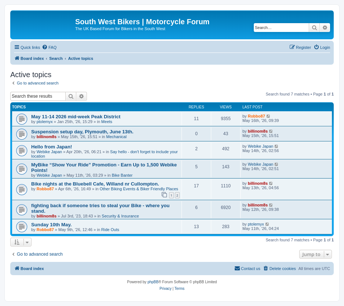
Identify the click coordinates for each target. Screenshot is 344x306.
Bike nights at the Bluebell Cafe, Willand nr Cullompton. (95, 184)
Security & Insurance (120, 216)
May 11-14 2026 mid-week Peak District (75, 116)
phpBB (152, 282)
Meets (106, 121)
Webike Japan (49, 152)
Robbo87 (256, 116)
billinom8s (46, 136)
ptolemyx (45, 121)
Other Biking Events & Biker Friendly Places (139, 189)
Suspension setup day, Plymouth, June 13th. (82, 131)
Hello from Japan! (51, 147)
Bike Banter (122, 175)
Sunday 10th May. (51, 224)
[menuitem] (49, 47)
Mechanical (116, 136)
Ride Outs (110, 229)
